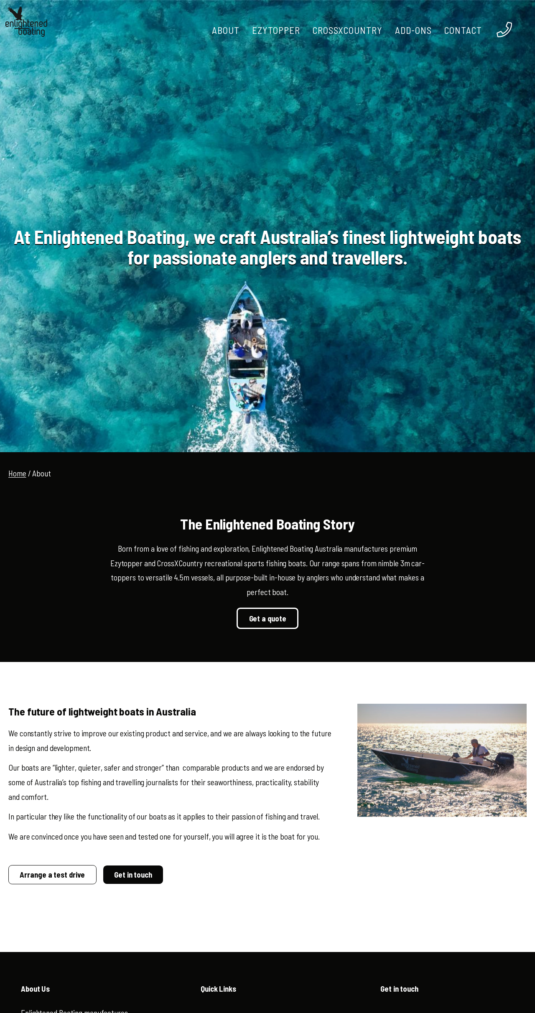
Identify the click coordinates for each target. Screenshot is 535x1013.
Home (17, 473)
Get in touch (133, 874)
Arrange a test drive (52, 874)
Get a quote (267, 618)
